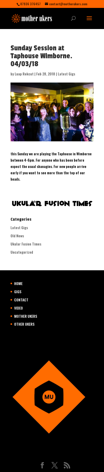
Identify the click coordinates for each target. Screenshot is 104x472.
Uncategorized (22, 252)
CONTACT (21, 299)
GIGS (17, 291)
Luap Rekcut (24, 73)
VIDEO (18, 308)
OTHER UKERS (24, 324)
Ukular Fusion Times (26, 244)
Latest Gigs (66, 73)
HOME (18, 283)
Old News (17, 235)
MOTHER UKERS (25, 316)
